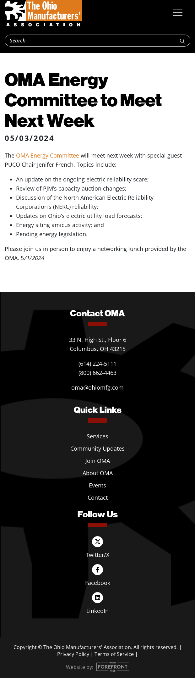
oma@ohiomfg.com (97, 387)
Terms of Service (114, 654)
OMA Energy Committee (47, 155)
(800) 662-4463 (97, 372)
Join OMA (97, 460)
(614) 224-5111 (97, 363)
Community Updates (97, 448)
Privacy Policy (73, 654)
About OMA (98, 473)
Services (97, 436)
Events (97, 485)
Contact (98, 497)
